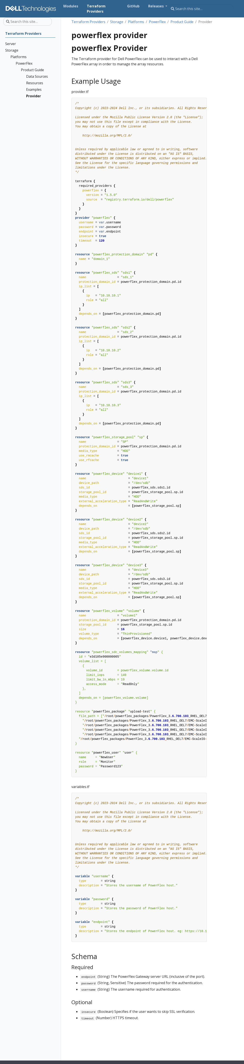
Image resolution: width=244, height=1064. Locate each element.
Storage (116, 21)
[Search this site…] (200, 9)
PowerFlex (157, 21)
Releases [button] (156, 6)
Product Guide (182, 21)
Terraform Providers (88, 21)
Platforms (136, 21)
